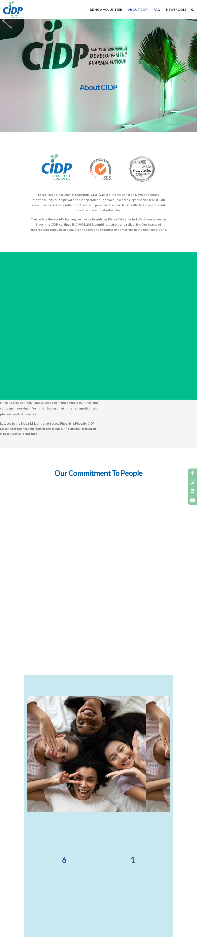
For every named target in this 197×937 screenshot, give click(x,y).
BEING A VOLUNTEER (106, 9)
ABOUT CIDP (138, 9)
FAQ (157, 9)
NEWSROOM (176, 9)
